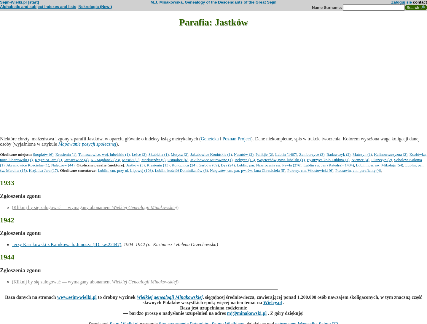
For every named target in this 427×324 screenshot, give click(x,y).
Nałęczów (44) (63, 165)
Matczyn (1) (362, 154)
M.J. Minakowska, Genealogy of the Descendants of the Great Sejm (213, 2)
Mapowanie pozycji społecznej (87, 144)
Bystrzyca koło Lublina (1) (328, 160)
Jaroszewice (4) (76, 160)
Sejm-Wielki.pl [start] (19, 2)
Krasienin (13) (158, 165)
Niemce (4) (360, 160)
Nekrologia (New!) (95, 6)
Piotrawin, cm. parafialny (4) (358, 170)
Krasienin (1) (66, 154)
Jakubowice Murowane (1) (211, 160)
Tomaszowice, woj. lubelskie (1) (104, 154)
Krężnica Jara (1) (48, 160)
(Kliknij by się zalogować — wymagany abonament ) (95, 207)
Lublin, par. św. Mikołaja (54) (379, 165)
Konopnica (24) (184, 165)
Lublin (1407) (286, 154)
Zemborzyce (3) (311, 154)
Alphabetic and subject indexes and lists (38, 6)
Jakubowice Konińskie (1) (211, 154)
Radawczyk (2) (338, 154)
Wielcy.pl (272, 302)
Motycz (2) (180, 154)
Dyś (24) (228, 165)
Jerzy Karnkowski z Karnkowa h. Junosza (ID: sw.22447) (66, 244)
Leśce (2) (139, 154)
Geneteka (210, 138)
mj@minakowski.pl (247, 313)
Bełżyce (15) (245, 160)
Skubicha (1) (159, 154)
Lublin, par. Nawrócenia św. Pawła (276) (269, 165)
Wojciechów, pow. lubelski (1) (281, 160)
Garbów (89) (208, 165)
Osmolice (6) (178, 160)
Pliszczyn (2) (381, 160)
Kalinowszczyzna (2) (390, 154)
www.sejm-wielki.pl (77, 297)
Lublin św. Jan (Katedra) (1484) (328, 165)
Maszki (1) (130, 160)
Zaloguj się (401, 2)
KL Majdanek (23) (105, 160)
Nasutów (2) (244, 154)
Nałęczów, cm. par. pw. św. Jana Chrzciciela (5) (247, 170)
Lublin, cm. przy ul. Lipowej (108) (125, 170)
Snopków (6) (43, 154)
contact (420, 2)
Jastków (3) (135, 165)
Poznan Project (236, 138)
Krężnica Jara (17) (43, 170)
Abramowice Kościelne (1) (27, 165)
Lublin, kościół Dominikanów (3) (181, 170)
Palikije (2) (264, 154)
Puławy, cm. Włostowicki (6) (310, 170)
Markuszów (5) (153, 160)
